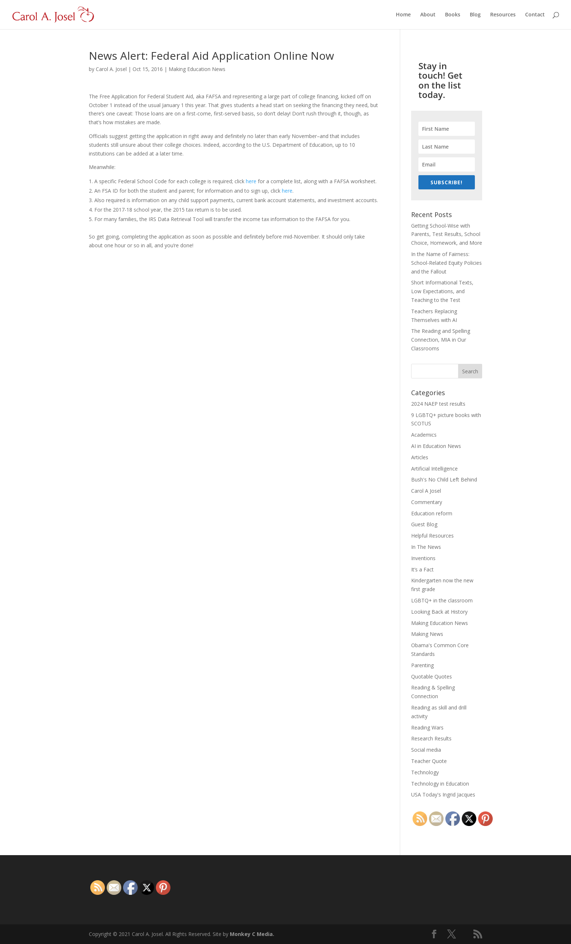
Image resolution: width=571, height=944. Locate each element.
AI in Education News (436, 445)
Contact (535, 15)
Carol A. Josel (111, 69)
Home (403, 15)
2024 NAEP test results (438, 403)
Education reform (431, 513)
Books (452, 15)
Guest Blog (424, 524)
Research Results (431, 738)
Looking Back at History (439, 611)
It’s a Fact (422, 569)
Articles (419, 457)
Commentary (426, 502)
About (428, 15)
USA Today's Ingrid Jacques (443, 794)
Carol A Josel (426, 490)
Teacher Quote (429, 761)
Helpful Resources (432, 535)
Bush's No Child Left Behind (444, 479)
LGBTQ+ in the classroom (442, 600)
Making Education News (197, 69)
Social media (426, 749)
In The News (426, 546)
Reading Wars (427, 727)
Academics (424, 434)
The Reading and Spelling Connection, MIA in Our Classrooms (440, 339)
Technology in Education (440, 783)
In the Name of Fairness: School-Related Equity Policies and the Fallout (446, 263)
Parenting (422, 665)
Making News (427, 633)
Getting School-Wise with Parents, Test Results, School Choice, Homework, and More (446, 234)
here (251, 181)
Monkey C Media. (252, 934)
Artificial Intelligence (434, 468)
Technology (425, 772)
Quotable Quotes (431, 676)
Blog (475, 15)
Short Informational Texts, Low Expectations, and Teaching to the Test (442, 291)
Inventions (423, 558)
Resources (503, 15)
